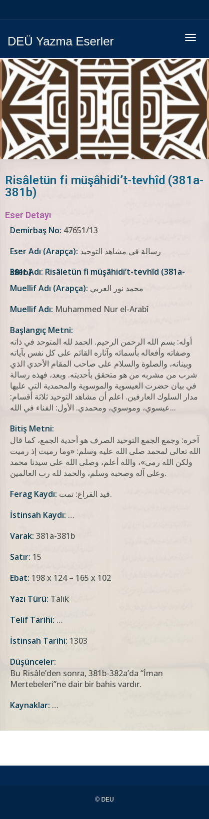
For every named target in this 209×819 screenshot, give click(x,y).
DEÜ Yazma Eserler (61, 41)
